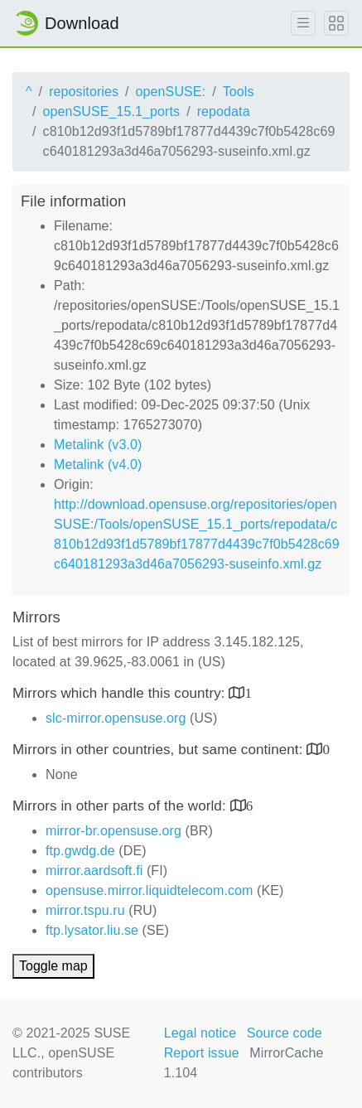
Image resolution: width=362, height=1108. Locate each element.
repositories (83, 92)
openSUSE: (171, 92)
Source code (284, 1033)
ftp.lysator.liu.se (92, 930)
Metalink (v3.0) (98, 445)
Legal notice (200, 1033)
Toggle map (53, 966)
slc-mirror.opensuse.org (116, 718)
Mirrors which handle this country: (120, 693)
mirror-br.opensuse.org (113, 831)
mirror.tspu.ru (85, 910)
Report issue (201, 1053)
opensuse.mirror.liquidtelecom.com (149, 890)
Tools (238, 92)
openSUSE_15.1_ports (112, 111)
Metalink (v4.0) (98, 464)
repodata (223, 111)
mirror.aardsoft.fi (94, 871)
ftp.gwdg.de (80, 851)
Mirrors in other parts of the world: (121, 806)
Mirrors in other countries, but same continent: (159, 749)
